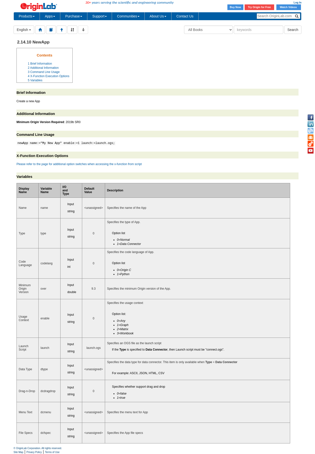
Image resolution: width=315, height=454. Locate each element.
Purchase (73, 16)
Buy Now (235, 7)
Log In (297, 2)
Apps (50, 16)
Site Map (18, 452)
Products (27, 16)
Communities (128, 16)
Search (292, 30)
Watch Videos (289, 7)
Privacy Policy (34, 452)
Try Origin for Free (259, 7)
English (24, 30)
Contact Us (184, 16)
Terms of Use (52, 452)
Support (99, 16)
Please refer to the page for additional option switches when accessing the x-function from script (79, 164)
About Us (158, 16)
